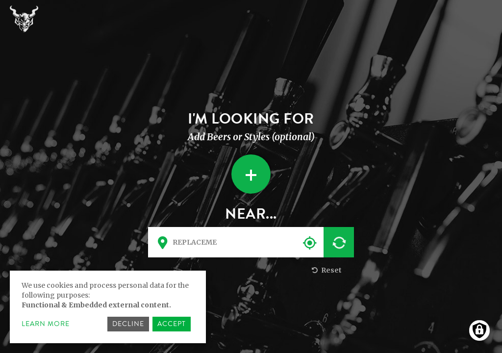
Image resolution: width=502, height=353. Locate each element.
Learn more (46, 324)
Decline (128, 324)
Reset (326, 270)
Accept (171, 324)
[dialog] (108, 307)
